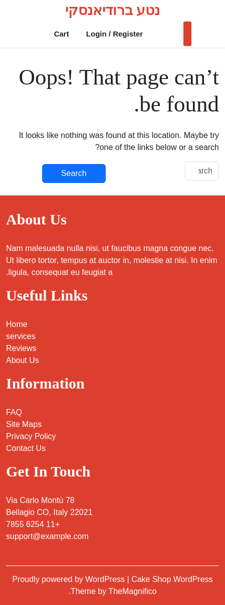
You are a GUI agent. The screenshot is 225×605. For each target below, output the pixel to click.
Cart (61, 34)
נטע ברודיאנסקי (112, 10)
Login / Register (114, 34)
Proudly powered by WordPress (69, 579)
